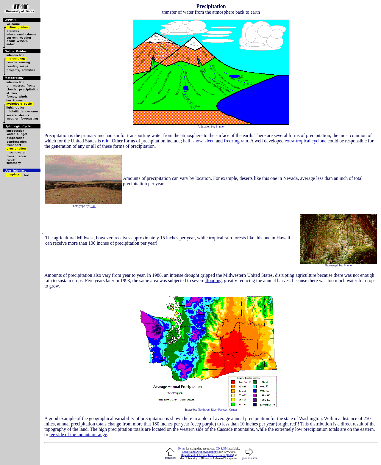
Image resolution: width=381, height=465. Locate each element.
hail (186, 140)
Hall (93, 206)
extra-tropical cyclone (306, 140)
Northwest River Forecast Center (217, 409)
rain (106, 140)
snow (197, 140)
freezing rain (236, 140)
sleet (209, 140)
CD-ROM (222, 448)
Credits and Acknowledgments (200, 451)
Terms (181, 448)
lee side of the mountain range (78, 434)
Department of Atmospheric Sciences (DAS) (207, 455)
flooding (213, 280)
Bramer (220, 126)
